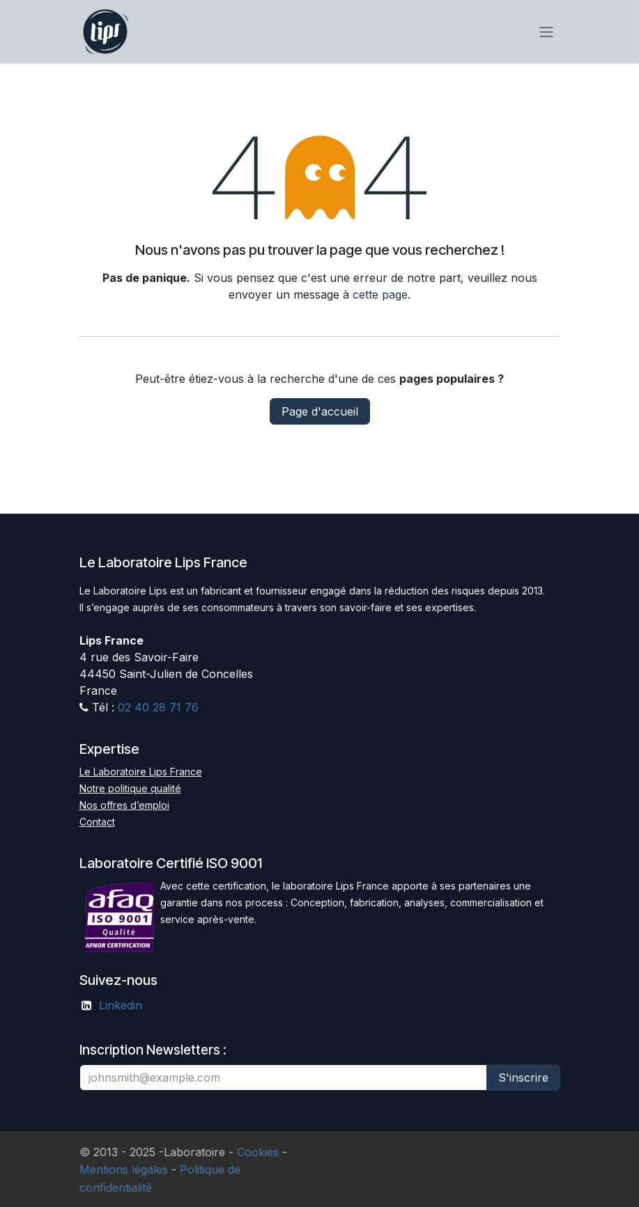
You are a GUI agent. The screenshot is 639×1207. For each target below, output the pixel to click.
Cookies (258, 1152)
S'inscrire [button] (523, 1077)
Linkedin (120, 1005)
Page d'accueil (320, 411)
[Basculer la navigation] (546, 32)
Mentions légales (123, 1169)
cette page (380, 294)
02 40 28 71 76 (158, 707)
